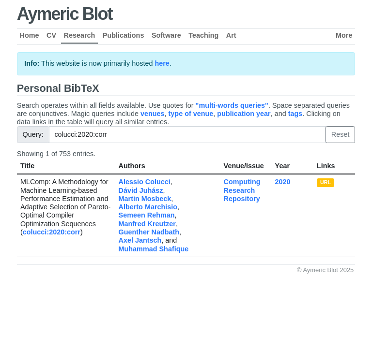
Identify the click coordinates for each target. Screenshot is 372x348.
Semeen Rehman (147, 215)
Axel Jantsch (140, 240)
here (162, 63)
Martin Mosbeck (145, 199)
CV (51, 35)
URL (325, 182)
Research (79, 35)
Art (231, 35)
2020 (283, 182)
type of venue (191, 113)
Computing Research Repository (242, 190)
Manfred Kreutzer (147, 224)
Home (29, 35)
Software (166, 35)
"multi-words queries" (232, 105)
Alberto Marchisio (148, 207)
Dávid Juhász (141, 190)
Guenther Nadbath (149, 232)
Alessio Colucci (144, 182)
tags (295, 113)
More (344, 35)
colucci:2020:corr (51, 232)
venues (152, 113)
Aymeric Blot (64, 14)
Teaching (203, 35)
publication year (243, 113)
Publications (123, 35)
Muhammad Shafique (154, 249)
